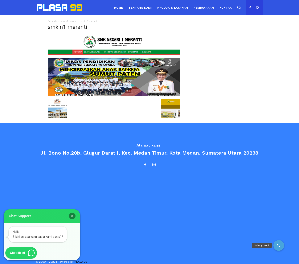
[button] (239, 7)
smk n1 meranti (69, 21)
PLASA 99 (80, 261)
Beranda (52, 21)
